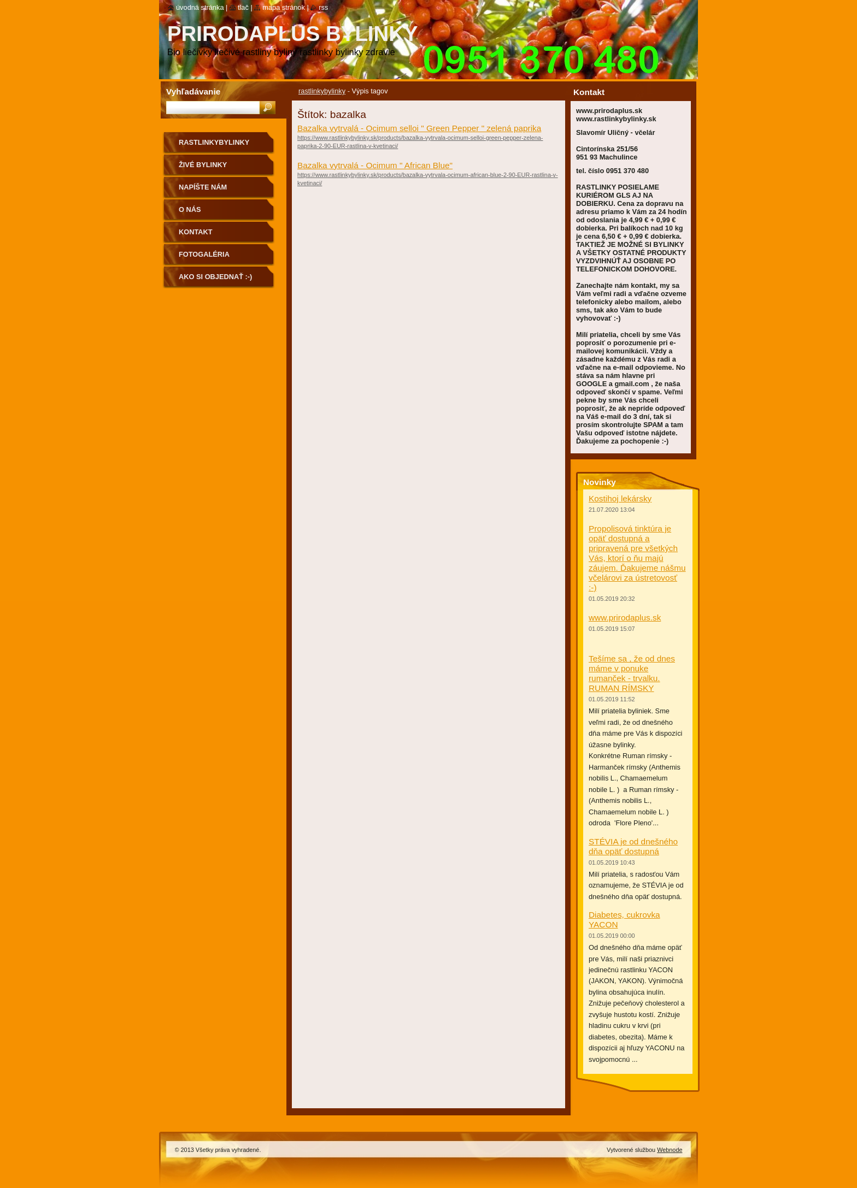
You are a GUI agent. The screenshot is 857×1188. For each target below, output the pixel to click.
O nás (190, 209)
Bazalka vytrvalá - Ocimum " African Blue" (375, 165)
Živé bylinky (203, 165)
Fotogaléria (204, 254)
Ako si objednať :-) (215, 277)
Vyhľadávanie (193, 91)
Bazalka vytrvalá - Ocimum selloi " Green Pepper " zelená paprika (419, 128)
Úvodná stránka (200, 7)
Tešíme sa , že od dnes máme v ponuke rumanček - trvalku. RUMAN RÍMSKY (632, 673)
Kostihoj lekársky (620, 498)
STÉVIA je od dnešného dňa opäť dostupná (633, 846)
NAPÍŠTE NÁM (203, 187)
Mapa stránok (283, 7)
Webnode (669, 1149)
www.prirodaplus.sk (625, 617)
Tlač (243, 7)
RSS (323, 7)
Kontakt (196, 232)
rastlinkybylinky (321, 91)
